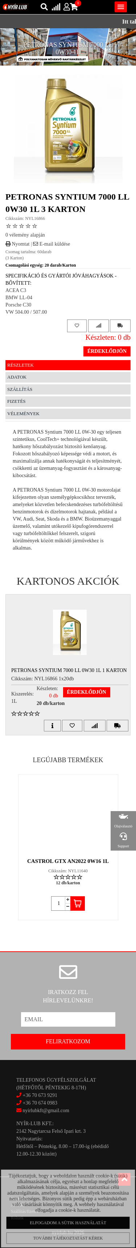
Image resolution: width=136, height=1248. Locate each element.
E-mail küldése (51, 244)
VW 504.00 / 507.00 (26, 312)
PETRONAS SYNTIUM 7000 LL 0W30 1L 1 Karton (69, 670)
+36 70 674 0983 (40, 1103)
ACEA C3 (15, 290)
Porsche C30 (18, 305)
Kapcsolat (19, 1198)
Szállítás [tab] (19, 389)
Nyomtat (17, 244)
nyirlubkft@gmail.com (42, 1110)
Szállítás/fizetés (24, 1211)
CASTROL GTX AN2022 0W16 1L (68, 861)
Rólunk (17, 1217)
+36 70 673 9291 (40, 1095)
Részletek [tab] (20, 365)
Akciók (17, 1204)
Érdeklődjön (107, 351)
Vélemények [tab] (23, 413)
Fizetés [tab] (16, 401)
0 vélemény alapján (25, 235)
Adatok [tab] (16, 377)
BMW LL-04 (18, 297)
